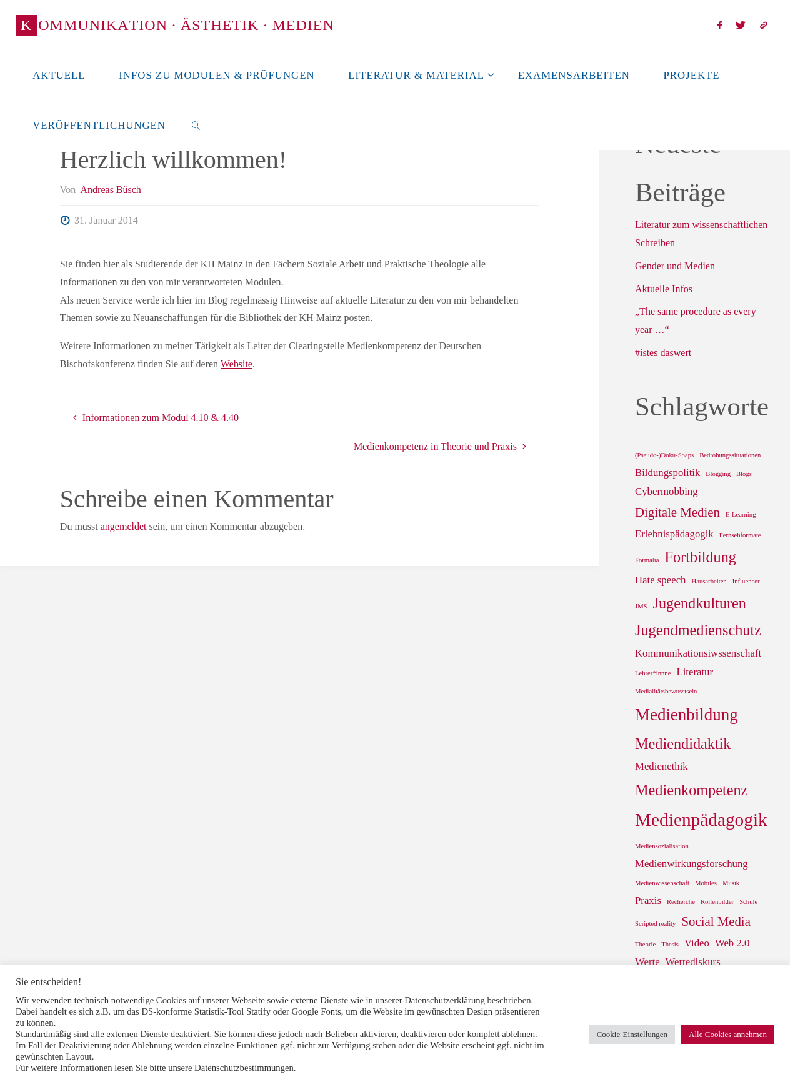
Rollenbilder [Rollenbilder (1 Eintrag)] (717, 901)
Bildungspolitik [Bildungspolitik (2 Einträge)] (667, 473)
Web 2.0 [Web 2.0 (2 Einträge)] (732, 943)
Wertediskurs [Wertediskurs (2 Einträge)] (693, 962)
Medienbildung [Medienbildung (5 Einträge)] (686, 714)
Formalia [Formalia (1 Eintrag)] (647, 560)
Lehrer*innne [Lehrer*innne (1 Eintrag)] (653, 673)
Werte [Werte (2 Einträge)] (647, 962)
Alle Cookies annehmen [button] (728, 1034)
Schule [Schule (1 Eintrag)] (748, 901)
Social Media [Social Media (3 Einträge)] (715, 921)
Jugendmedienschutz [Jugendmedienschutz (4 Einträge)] (698, 630)
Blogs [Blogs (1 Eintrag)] (744, 473)
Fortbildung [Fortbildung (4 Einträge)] (700, 556)
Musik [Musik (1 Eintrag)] (730, 883)
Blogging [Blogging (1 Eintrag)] (718, 473)
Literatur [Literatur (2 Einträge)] (694, 672)
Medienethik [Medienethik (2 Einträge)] (661, 766)
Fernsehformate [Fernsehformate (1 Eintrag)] (740, 535)
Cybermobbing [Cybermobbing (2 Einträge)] (666, 491)
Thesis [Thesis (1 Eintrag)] (670, 944)
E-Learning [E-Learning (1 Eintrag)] (741, 514)
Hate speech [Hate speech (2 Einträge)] (660, 580)
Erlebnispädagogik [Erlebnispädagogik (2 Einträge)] (674, 534)
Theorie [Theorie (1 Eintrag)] (645, 944)
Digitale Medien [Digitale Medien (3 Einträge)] (677, 512)
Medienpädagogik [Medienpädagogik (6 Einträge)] (701, 820)
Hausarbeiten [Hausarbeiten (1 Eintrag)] (708, 581)
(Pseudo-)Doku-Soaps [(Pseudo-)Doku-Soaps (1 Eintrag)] (664, 455)
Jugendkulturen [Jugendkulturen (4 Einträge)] (699, 603)
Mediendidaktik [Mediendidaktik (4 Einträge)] (683, 743)
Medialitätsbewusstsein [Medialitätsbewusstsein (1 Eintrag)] (666, 691)
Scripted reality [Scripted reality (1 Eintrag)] (655, 923)
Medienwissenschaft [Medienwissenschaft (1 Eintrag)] (662, 883)
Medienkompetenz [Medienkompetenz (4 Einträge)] (691, 790)
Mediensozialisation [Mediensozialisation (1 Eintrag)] (662, 846)
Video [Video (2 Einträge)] (696, 943)
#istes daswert (663, 352)
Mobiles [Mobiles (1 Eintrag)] (706, 883)
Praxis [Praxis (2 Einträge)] (648, 900)
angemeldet (124, 526)
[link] (196, 125)
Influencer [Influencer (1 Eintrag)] (746, 581)
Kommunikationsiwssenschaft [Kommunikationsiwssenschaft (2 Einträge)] (698, 653)
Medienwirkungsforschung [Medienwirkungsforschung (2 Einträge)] (691, 864)
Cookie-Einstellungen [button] (632, 1034)
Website (236, 364)
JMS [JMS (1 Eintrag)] (641, 606)
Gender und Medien (675, 266)
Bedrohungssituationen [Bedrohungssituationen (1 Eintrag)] (730, 455)
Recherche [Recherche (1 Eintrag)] (681, 901)
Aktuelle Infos (663, 289)
